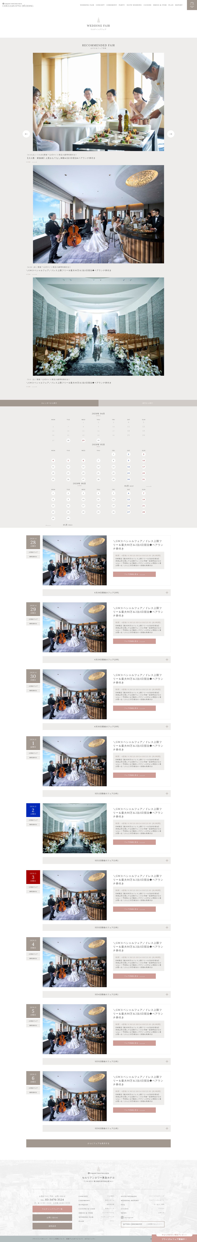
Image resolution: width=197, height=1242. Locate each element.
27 (83, 479)
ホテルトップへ (90, 1238)
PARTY (122, 5)
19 (68, 473)
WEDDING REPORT (130, 1200)
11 (53, 467)
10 (143, 460)
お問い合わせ (52, 1218)
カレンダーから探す (49, 403)
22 (114, 473)
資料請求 (52, 1226)
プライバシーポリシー (40, 1238)
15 (114, 467)
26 (68, 479)
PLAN (170, 5)
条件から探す (147, 403)
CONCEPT (100, 5)
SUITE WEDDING (134, 5)
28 (68, 440)
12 (68, 467)
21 (98, 473)
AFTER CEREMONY (142, 1224)
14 (98, 467)
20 (83, 473)
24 (143, 473)
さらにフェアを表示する (98, 1143)
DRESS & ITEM (160, 5)
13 (83, 467)
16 (128, 467)
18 (53, 473)
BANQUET (83, 1205)
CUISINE (147, 5)
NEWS (124, 1213)
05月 (68, 525)
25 (53, 479)
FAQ (123, 1205)
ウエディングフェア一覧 (52, 1209)
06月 (129, 486)
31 (143, 479)
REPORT (179, 5)
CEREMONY (112, 5)
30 (98, 440)
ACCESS (125, 1209)
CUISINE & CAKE (87, 1209)
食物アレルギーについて (74, 1238)
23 (128, 473)
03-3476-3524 (54, 1199)
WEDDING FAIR (87, 5)
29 (83, 440)
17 (143, 467)
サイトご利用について (57, 1238)
